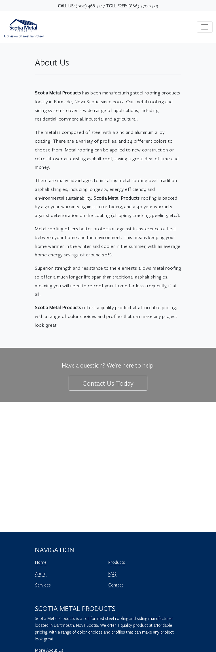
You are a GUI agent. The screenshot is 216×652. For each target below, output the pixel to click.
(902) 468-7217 (90, 6)
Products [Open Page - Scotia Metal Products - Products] (116, 562)
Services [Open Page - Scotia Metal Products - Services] (43, 585)
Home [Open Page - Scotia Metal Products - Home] (40, 562)
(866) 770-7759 (143, 6)
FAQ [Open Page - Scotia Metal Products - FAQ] (112, 573)
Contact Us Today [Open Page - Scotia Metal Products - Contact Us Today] (108, 383)
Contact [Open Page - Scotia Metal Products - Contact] (115, 585)
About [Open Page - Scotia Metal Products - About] (40, 573)
